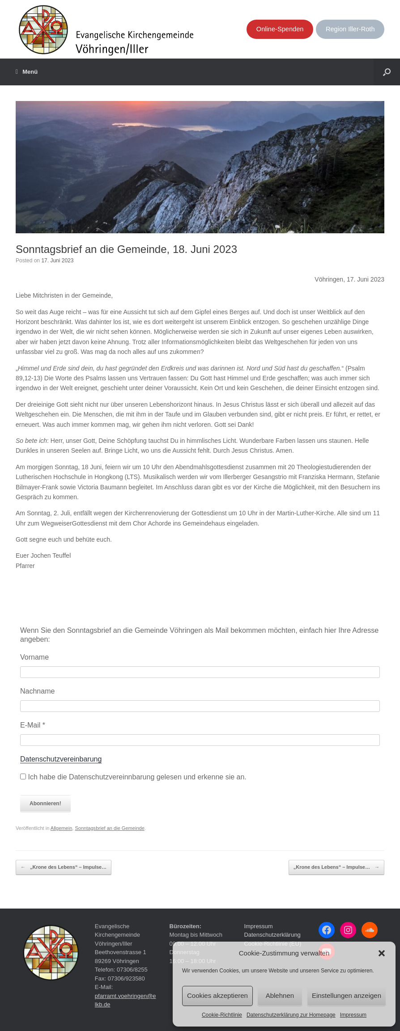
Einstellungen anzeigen (346, 995)
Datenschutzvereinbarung (61, 759)
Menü (27, 71)
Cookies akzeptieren (217, 995)
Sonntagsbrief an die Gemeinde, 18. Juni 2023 (126, 249)
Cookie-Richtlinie (222, 1015)
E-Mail (32, 725)
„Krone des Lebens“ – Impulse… (63, 867)
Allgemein (61, 828)
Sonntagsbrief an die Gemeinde (109, 828)
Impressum (353, 1015)
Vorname (34, 657)
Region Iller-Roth (350, 29)
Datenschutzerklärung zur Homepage (291, 1015)
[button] (381, 953)
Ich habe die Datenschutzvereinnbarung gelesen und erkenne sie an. (133, 777)
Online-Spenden (280, 29)
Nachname (37, 691)
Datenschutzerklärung (272, 934)
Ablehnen (280, 995)
